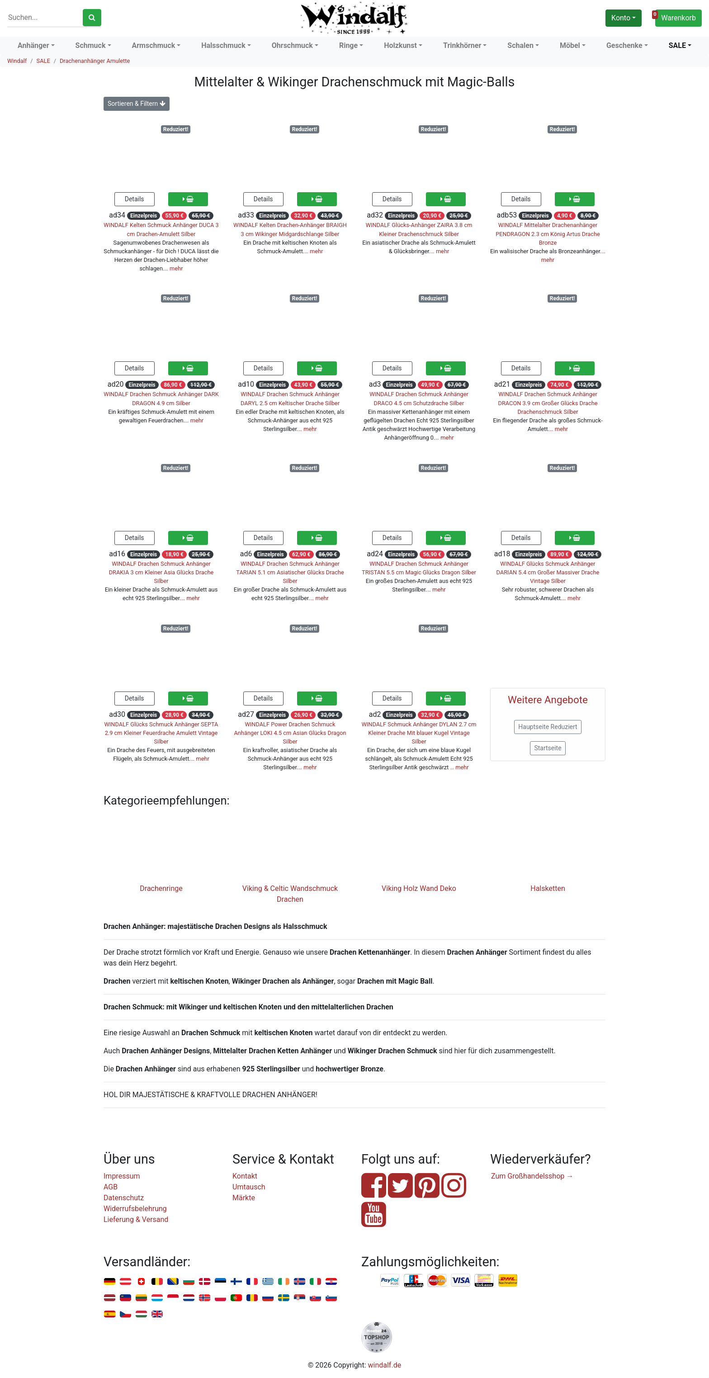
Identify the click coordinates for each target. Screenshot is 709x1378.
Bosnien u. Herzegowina (173, 1282)
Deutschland (109, 1282)
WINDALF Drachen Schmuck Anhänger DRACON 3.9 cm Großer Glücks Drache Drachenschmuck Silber (548, 403)
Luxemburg (157, 1298)
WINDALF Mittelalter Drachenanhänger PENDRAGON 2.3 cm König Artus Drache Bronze (548, 234)
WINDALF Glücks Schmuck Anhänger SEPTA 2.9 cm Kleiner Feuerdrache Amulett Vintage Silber (161, 733)
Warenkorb (675, 16)
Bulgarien (188, 1282)
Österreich (125, 1282)
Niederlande (188, 1298)
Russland (268, 1298)
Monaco (173, 1298)
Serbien (299, 1298)
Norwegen (204, 1298)
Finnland (236, 1282)
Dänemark (204, 1282)
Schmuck (91, 45)
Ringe (348, 45)
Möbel (570, 45)
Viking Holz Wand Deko (419, 888)
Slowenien (331, 1298)
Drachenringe (161, 888)
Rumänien (252, 1298)
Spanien (109, 1314)
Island (299, 1282)
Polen (220, 1298)
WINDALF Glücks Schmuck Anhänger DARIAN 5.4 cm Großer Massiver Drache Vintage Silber (548, 572)
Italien (315, 1282)
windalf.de (385, 1365)
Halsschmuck (223, 45)
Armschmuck (153, 45)
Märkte (243, 1197)
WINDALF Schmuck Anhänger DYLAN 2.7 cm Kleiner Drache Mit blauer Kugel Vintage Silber (418, 733)
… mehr (173, 268)
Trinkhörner (462, 45)
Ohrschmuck (292, 45)
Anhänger (33, 45)
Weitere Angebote (548, 700)
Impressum (122, 1176)
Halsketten (547, 888)
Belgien (157, 1282)
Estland (220, 1282)
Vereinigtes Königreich (157, 1314)
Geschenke (624, 45)
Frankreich (252, 1282)
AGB (111, 1187)
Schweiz (141, 1282)
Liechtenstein (125, 1298)
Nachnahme (508, 1280)
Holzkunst (400, 45)
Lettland (109, 1298)
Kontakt (244, 1176)
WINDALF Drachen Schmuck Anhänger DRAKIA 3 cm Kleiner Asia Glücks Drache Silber (161, 572)
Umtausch (248, 1187)
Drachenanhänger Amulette (95, 60)
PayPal (390, 1280)
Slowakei (315, 1298)
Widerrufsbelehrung (135, 1208)
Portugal (236, 1298)
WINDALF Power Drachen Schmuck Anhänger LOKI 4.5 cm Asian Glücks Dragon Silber (290, 733)
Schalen (520, 45)
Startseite (547, 748)
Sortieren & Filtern (136, 103)
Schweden (283, 1298)
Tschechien (125, 1314)
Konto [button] (620, 18)
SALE (677, 45)
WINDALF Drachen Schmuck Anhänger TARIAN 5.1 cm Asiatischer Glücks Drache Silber (290, 572)
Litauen (141, 1298)
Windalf (17, 60)
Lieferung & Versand (136, 1219)
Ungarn (141, 1314)
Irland (283, 1282)
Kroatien (331, 1282)
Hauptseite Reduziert (547, 726)
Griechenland (268, 1282)
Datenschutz (124, 1197)
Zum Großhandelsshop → (532, 1176)
